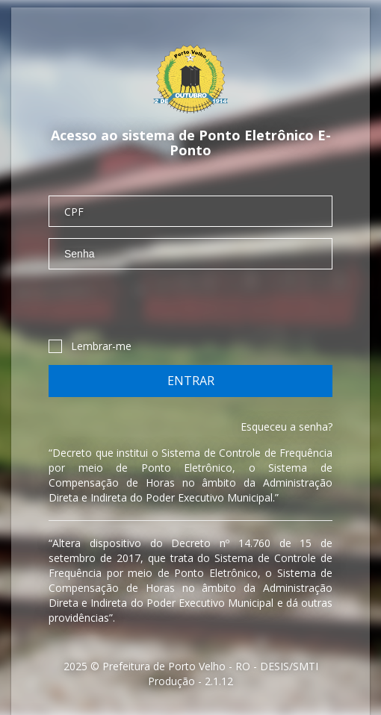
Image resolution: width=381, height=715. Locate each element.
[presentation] (162, 310)
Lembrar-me (90, 346)
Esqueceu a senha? (286, 426)
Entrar (190, 380)
